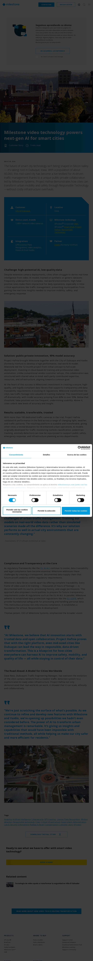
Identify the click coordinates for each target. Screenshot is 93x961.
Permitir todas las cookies (76, 511)
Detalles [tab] (46, 455)
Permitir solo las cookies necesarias (17, 511)
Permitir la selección (46, 511)
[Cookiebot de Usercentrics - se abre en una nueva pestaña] (79, 448)
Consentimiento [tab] (16, 455)
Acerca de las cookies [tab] (76, 455)
